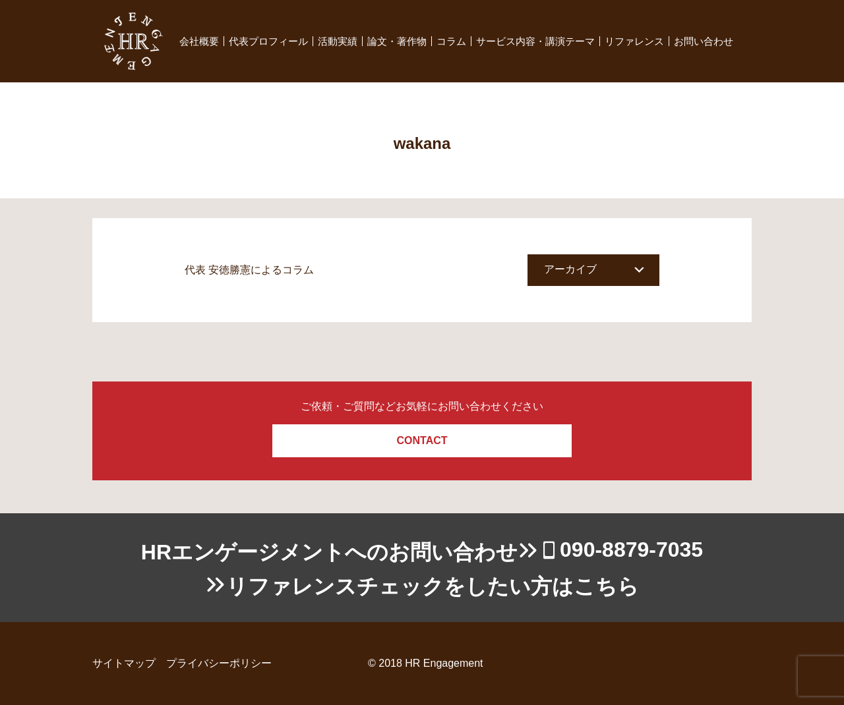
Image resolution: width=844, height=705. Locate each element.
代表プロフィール (268, 41)
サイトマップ (124, 663)
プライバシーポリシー (219, 663)
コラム (451, 41)
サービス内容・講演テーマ (535, 41)
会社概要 (199, 41)
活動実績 (337, 41)
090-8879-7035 (631, 549)
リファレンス (634, 41)
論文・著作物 (397, 41)
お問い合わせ (703, 41)
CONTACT (421, 440)
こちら (606, 586)
